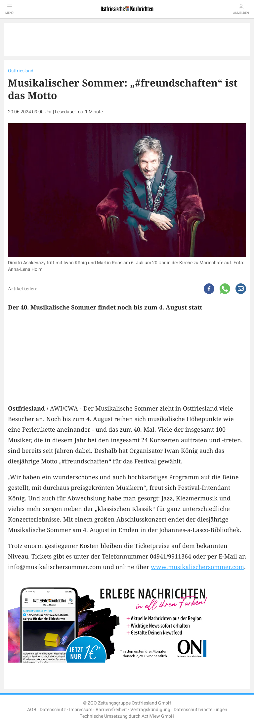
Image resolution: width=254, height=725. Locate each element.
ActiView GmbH (158, 716)
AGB (31, 709)
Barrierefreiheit (111, 709)
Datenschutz (53, 709)
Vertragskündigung (150, 709)
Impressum (80, 709)
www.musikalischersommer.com (197, 567)
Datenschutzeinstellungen (200, 709)
